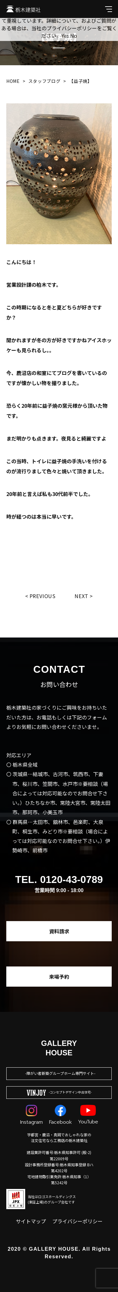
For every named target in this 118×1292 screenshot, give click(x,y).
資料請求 (59, 931)
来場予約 (59, 976)
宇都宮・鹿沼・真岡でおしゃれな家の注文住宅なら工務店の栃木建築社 (59, 1137)
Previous (43, 596)
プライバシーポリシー (77, 1221)
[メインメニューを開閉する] (108, 9)
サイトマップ (31, 1221)
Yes (65, 35)
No (73, 35)
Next (81, 596)
